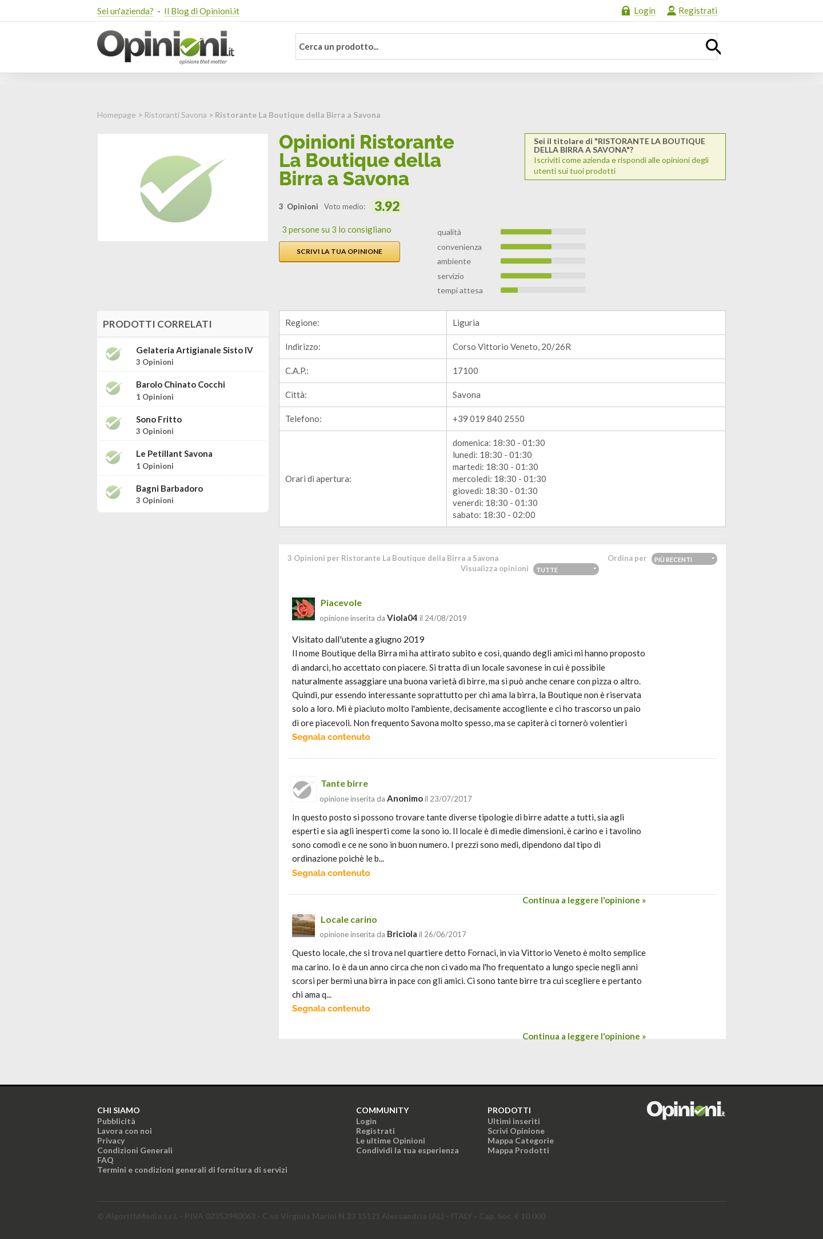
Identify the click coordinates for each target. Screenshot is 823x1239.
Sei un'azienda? (125, 11)
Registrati (697, 10)
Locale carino (349, 919)
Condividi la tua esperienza (407, 1150)
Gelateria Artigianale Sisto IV (194, 350)
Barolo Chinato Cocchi (180, 384)
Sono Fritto (159, 419)
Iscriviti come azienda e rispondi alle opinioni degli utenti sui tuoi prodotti (625, 156)
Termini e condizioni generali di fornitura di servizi (192, 1169)
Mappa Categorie (521, 1140)
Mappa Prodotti (518, 1150)
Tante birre (344, 783)
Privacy (111, 1140)
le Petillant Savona (174, 454)
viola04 (402, 617)
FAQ (105, 1160)
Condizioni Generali (135, 1150)
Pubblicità (116, 1121)
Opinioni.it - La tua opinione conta (185, 47)
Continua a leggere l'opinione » (584, 900)
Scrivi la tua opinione (339, 251)
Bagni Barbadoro (169, 488)
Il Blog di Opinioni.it (201, 11)
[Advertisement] (183, 592)
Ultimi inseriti (514, 1121)
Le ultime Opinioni (390, 1140)
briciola (402, 934)
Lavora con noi (124, 1131)
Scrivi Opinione (516, 1131)
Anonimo (405, 798)
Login (645, 10)
